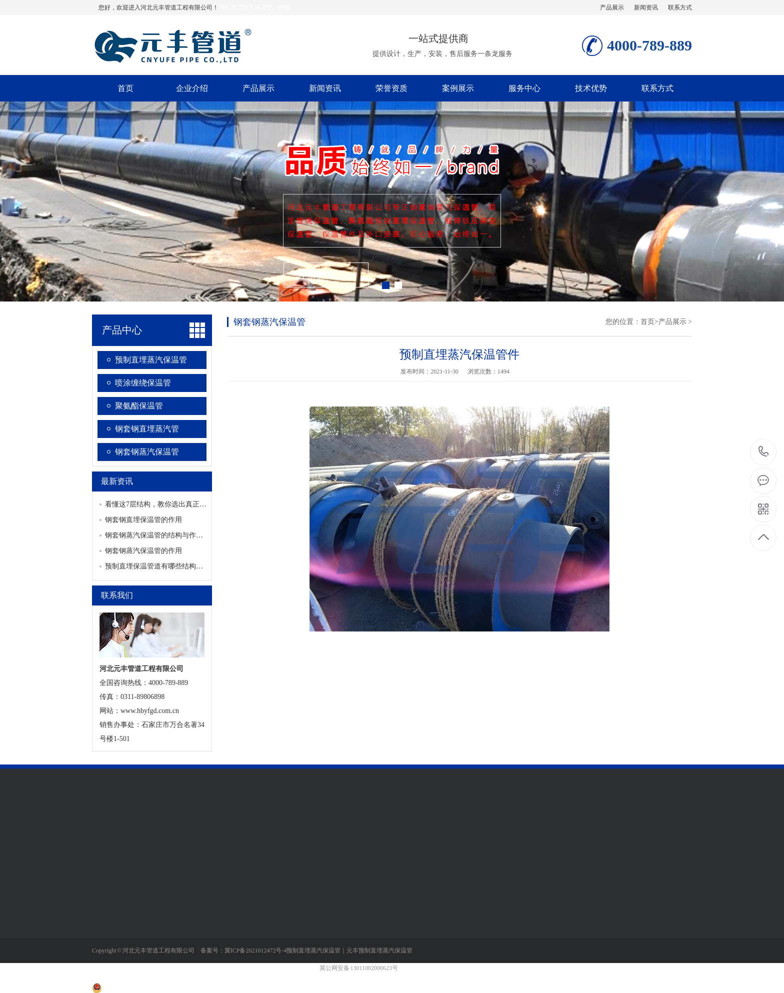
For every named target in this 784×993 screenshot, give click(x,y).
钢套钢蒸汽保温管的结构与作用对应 (161, 535)
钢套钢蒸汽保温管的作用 (143, 550)
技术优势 (591, 88)
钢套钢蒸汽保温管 (147, 452)
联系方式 (680, 7)
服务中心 (524, 88)
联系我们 (117, 595)
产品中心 (122, 330)
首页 (126, 88)
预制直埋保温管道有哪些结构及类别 (161, 566)
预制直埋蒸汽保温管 (151, 360)
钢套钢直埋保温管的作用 (143, 520)
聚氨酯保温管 (139, 406)
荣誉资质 (392, 88)
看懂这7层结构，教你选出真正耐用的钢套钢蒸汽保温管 (190, 504)
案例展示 (458, 88)
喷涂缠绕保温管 (143, 382)
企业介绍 (192, 88)
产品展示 (612, 7)
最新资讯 (117, 481)
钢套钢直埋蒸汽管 (147, 428)
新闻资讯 (646, 7)
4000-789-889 (763, 452)
